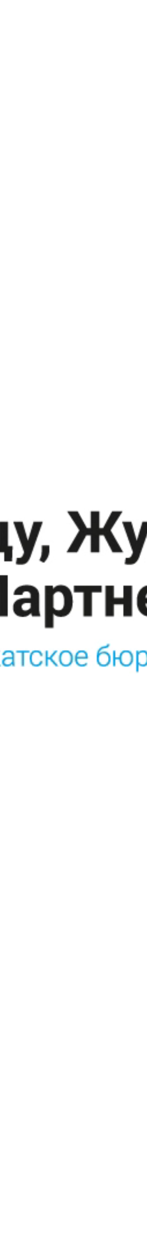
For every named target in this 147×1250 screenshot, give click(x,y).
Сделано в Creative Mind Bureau (109, 1164)
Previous (16, 1001)
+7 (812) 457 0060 (104, 1135)
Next (130, 1001)
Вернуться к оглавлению (36, 1049)
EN (112, 5)
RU (103, 5)
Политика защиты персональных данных (37, 1175)
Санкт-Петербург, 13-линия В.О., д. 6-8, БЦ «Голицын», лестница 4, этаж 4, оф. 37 (106, 1105)
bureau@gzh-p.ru (102, 1143)
